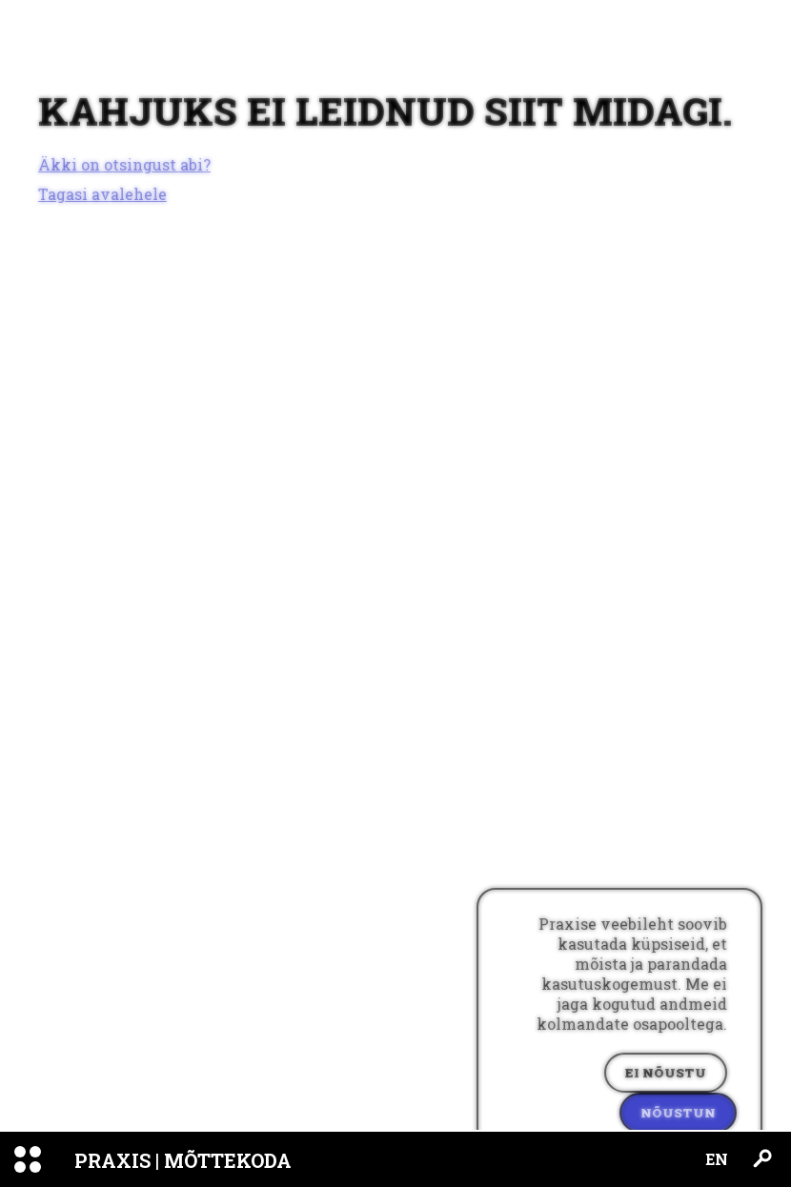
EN (716, 1159)
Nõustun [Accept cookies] (678, 1112)
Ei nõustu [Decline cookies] (665, 1072)
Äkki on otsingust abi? (124, 164)
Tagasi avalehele (102, 194)
